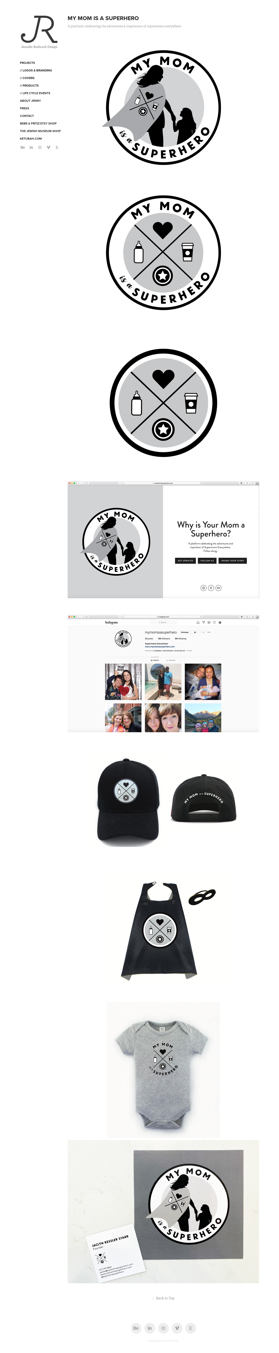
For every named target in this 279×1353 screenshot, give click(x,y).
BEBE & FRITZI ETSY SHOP (38, 123)
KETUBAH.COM (31, 138)
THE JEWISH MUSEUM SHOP (40, 131)
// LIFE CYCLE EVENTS (35, 93)
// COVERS (27, 78)
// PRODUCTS (29, 85)
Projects (27, 63)
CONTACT (27, 116)
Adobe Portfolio (170, 1340)
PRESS (24, 108)
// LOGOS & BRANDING (36, 70)
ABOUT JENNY (30, 101)
